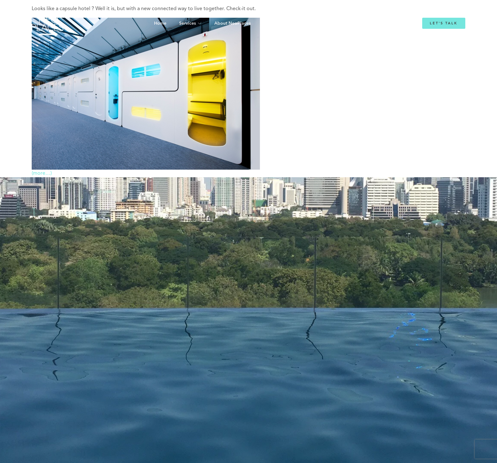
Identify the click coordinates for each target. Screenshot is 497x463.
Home (160, 23)
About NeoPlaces (232, 23)
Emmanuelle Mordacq (286, 23)
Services (187, 23)
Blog (327, 23)
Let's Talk (444, 23)
